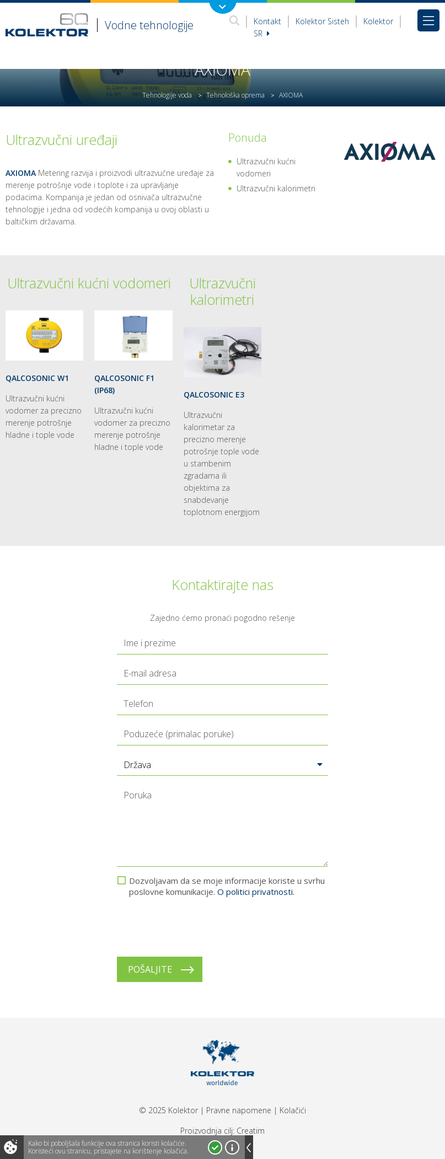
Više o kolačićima (232, 1147)
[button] (223, 765)
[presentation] (201, 926)
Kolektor (378, 21)
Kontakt (267, 21)
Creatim (251, 1130)
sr (262, 33)
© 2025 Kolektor (168, 1110)
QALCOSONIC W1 (37, 378)
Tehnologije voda (167, 95)
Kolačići (293, 1110)
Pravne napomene (238, 1110)
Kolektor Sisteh (322, 21)
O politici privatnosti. (255, 891)
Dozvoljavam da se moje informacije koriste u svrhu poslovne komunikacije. (227, 886)
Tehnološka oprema (235, 95)
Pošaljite (150, 969)
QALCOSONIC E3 (214, 394)
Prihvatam (215, 1147)
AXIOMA (21, 173)
